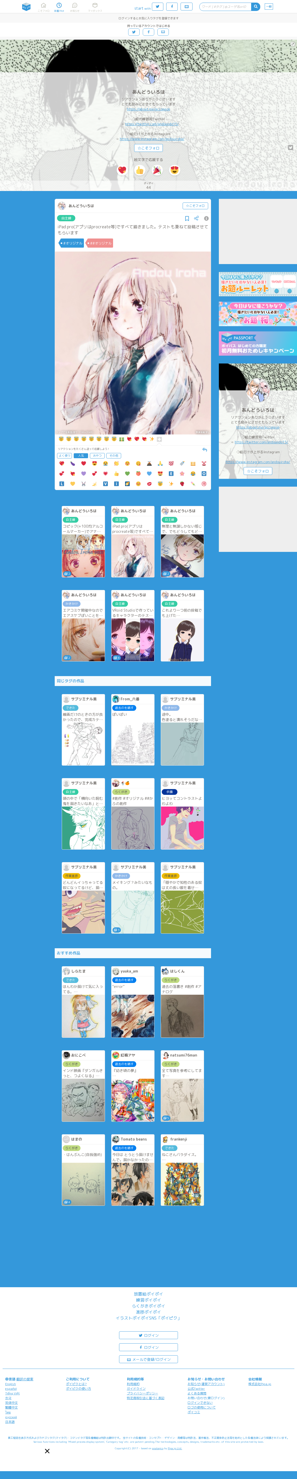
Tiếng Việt (12, 1393)
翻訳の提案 (24, 1379)
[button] (47, 1451)
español (11, 1388)
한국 (8, 1398)
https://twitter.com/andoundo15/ (152, 124)
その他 (113, 456)
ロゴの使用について (202, 1407)
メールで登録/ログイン (149, 1359)
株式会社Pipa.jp (259, 1384)
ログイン (148, 1335)
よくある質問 (197, 1393)
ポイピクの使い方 (78, 1388)
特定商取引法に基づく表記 (145, 1398)
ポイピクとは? (76, 1384)
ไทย (8, 1412)
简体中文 (11, 1402)
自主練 (66, 218)
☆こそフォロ (148, 148)
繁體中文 (11, 1407)
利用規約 (133, 1384)
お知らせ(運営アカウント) (206, 1384)
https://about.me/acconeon (148, 109)
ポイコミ (194, 1412)
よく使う (64, 456)
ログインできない (200, 1402)
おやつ (97, 456)
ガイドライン (136, 1388)
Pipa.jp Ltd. (175, 1448)
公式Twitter (196, 1388)
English (10, 1384)
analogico (157, 1448)
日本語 (10, 1422)
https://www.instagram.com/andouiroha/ (152, 138)
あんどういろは (148, 92)
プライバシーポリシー (142, 1393)
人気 (81, 456)
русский (11, 1417)
